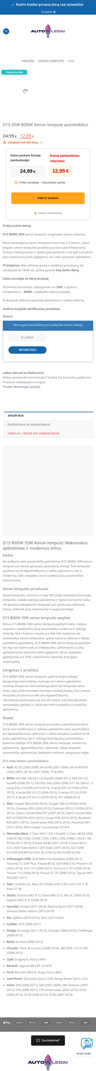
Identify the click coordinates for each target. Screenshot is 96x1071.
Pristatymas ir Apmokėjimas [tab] (29, 424)
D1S (71, 61)
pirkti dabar (48, 198)
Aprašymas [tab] (16, 415)
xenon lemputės (51, 61)
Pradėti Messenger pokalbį (21, 387)
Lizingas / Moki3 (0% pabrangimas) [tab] (33, 433)
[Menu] (6, 31)
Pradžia (28, 61)
